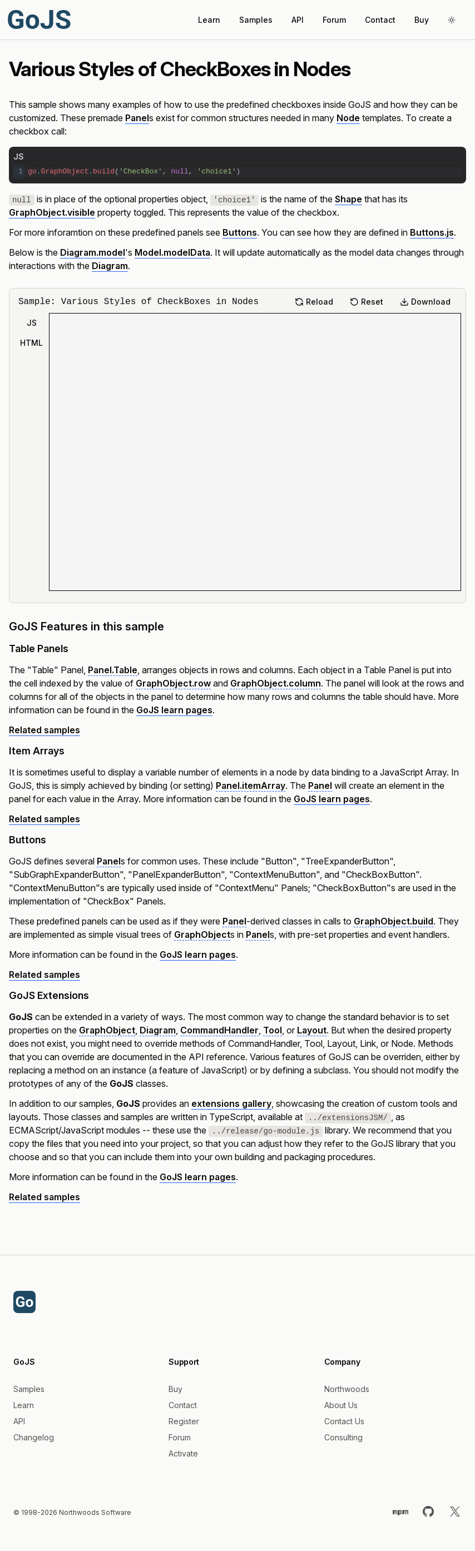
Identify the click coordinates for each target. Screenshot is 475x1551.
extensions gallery (231, 1103)
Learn (209, 19)
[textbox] (243, 172)
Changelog (33, 1437)
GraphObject (202, 934)
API (297, 19)
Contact (380, 19)
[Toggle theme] (452, 20)
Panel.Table (112, 669)
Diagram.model (92, 252)
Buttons (239, 232)
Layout (311, 1030)
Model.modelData (172, 252)
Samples (256, 19)
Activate (183, 1453)
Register (184, 1421)
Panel (137, 117)
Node (348, 117)
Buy (421, 19)
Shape (348, 199)
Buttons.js (432, 232)
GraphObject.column (275, 683)
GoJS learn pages (174, 709)
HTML (31, 342)
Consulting (343, 1437)
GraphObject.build (393, 921)
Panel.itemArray (250, 785)
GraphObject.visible (52, 212)
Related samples (44, 729)
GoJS (39, 20)
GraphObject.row (173, 683)
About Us (341, 1405)
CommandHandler (219, 1030)
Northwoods (346, 1389)
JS (32, 322)
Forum (334, 19)
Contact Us (344, 1421)
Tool (272, 1030)
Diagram (110, 265)
